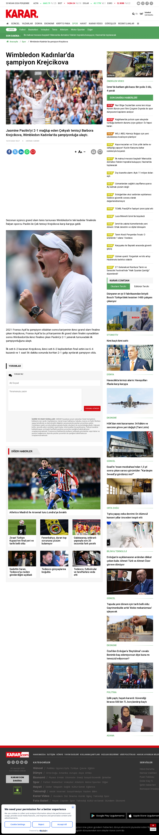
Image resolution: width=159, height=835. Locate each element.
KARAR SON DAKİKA (17, 779)
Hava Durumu (147, 769)
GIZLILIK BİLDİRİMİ (109, 754)
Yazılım (87, 791)
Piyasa (52, 777)
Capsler (64, 800)
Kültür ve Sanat (95, 800)
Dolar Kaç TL (146, 781)
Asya (81, 773)
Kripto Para (63, 23)
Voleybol (45, 29)
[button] (75, 152)
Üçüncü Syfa (62, 768)
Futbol (22, 29)
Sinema (73, 796)
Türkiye (74, 768)
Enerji (80, 777)
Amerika (63, 773)
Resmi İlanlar (126, 23)
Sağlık (67, 786)
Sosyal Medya (74, 791)
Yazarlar (27, 23)
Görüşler (110, 23)
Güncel (15, 23)
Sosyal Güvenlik (92, 777)
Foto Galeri (40, 801)
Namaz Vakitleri (148, 773)
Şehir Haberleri (148, 784)
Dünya (38, 23)
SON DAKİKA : (13, 35)
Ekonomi (49, 23)
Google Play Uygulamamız (110, 815)
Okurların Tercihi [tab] (118, 286)
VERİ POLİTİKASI (127, 754)
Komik (81, 796)
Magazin (57, 786)
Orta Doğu (51, 773)
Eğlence (90, 786)
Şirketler (106, 777)
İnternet (61, 791)
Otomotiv (70, 777)
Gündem (58, 796)
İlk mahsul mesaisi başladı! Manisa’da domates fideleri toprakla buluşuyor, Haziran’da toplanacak (70, 35)
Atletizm (64, 29)
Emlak (60, 777)
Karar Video (96, 23)
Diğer (90, 29)
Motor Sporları (78, 29)
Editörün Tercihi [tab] (141, 286)
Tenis (54, 29)
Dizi (66, 796)
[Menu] (137, 23)
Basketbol (33, 29)
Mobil (52, 791)
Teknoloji (39, 791)
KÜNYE (59, 754)
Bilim (94, 791)
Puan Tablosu (147, 777)
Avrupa (73, 773)
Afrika (88, 773)
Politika (50, 768)
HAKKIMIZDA (39, 754)
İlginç (89, 796)
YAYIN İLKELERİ (71, 754)
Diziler (49, 786)
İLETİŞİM (51, 754)
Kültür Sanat (78, 786)
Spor (75, 23)
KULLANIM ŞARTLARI (90, 754)
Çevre (83, 768)
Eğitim (91, 768)
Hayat (83, 23)
